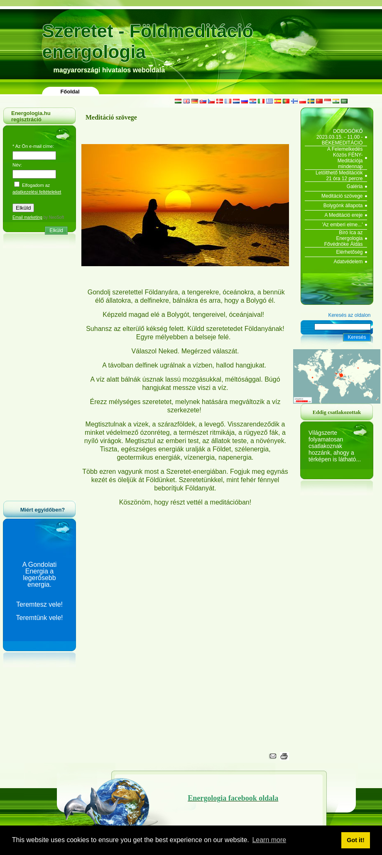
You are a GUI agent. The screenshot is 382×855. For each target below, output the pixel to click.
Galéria (355, 186)
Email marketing (27, 217)
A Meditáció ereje (343, 215)
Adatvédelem (347, 262)
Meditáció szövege (341, 196)
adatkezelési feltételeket (36, 191)
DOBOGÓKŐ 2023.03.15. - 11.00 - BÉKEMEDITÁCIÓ (339, 137)
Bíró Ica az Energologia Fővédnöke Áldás (343, 238)
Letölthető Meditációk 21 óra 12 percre (339, 175)
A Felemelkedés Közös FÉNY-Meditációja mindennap (344, 157)
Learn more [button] (269, 839)
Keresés (357, 337)
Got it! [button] (355, 840)
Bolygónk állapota (343, 205)
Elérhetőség (349, 252)
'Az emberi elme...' (342, 225)
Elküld (56, 230)
